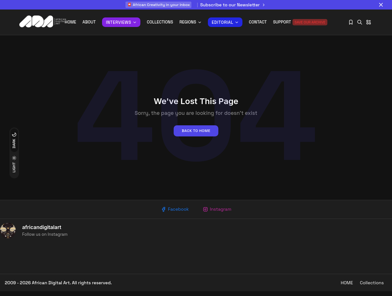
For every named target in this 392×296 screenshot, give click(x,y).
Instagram (218, 213)
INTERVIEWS (121, 22)
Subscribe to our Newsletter (233, 5)
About (89, 22)
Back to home (196, 133)
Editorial (225, 22)
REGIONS (190, 22)
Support (300, 22)
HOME (343, 287)
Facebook (174, 213)
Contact (258, 22)
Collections (160, 22)
